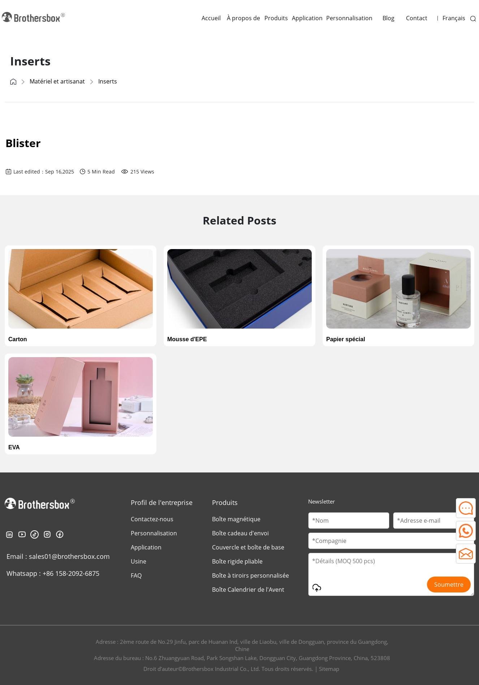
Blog (388, 18)
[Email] (433, 520)
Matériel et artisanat (57, 81)
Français (454, 18)
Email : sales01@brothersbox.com (58, 556)
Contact (416, 18)
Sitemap (329, 668)
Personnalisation (349, 18)
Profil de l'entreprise (162, 502)
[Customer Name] (348, 520)
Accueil (211, 18)
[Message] (391, 574)
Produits (276, 18)
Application (307, 18)
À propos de (243, 18)
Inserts (107, 81)
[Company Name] (391, 540)
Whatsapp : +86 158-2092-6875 (53, 573)
